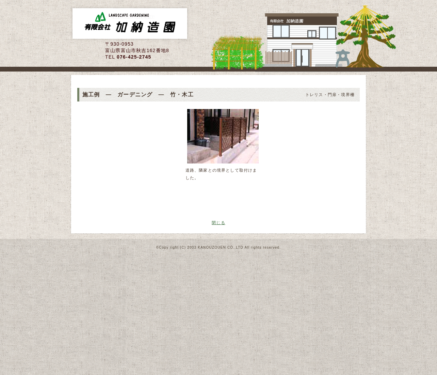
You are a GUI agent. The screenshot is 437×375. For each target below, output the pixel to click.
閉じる (218, 222)
